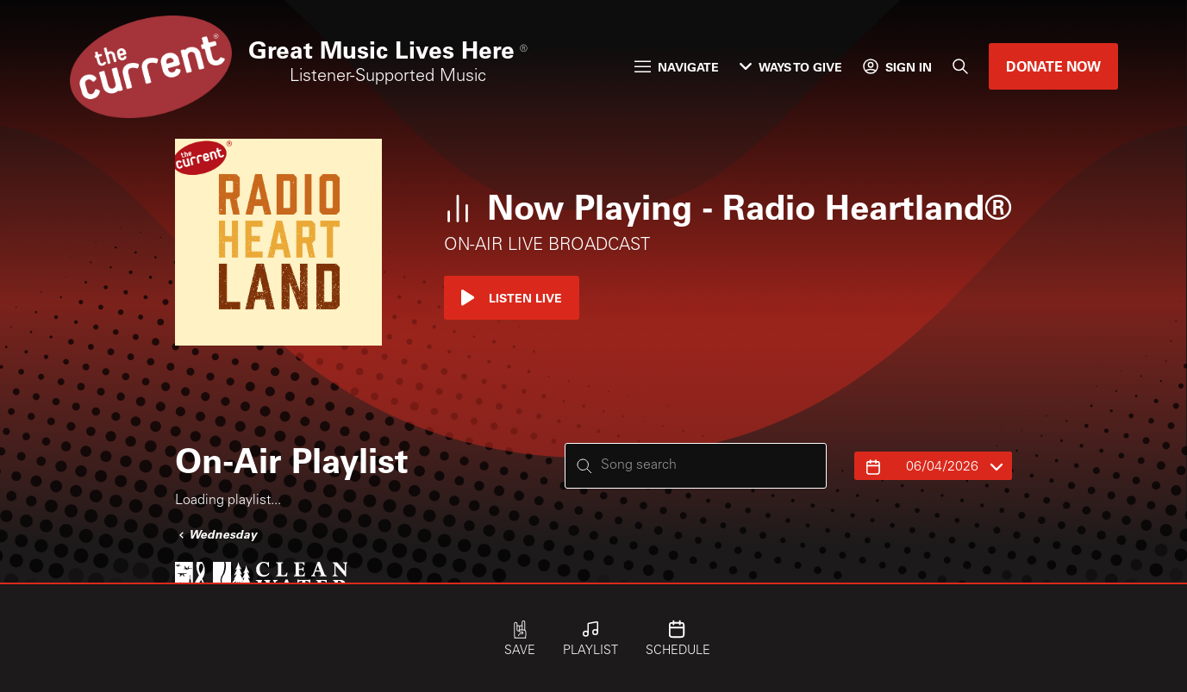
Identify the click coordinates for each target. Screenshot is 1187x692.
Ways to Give (791, 67)
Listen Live (511, 298)
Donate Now (1053, 66)
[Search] (960, 66)
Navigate (676, 67)
